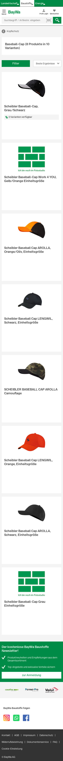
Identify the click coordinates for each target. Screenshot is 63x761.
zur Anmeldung (31, 675)
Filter (15, 63)
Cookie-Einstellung (12, 748)
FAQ (55, 741)
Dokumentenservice (38, 741)
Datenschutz (46, 735)
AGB (16, 735)
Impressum (29, 735)
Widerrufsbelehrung (12, 741)
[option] (12, 690)
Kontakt (6, 735)
